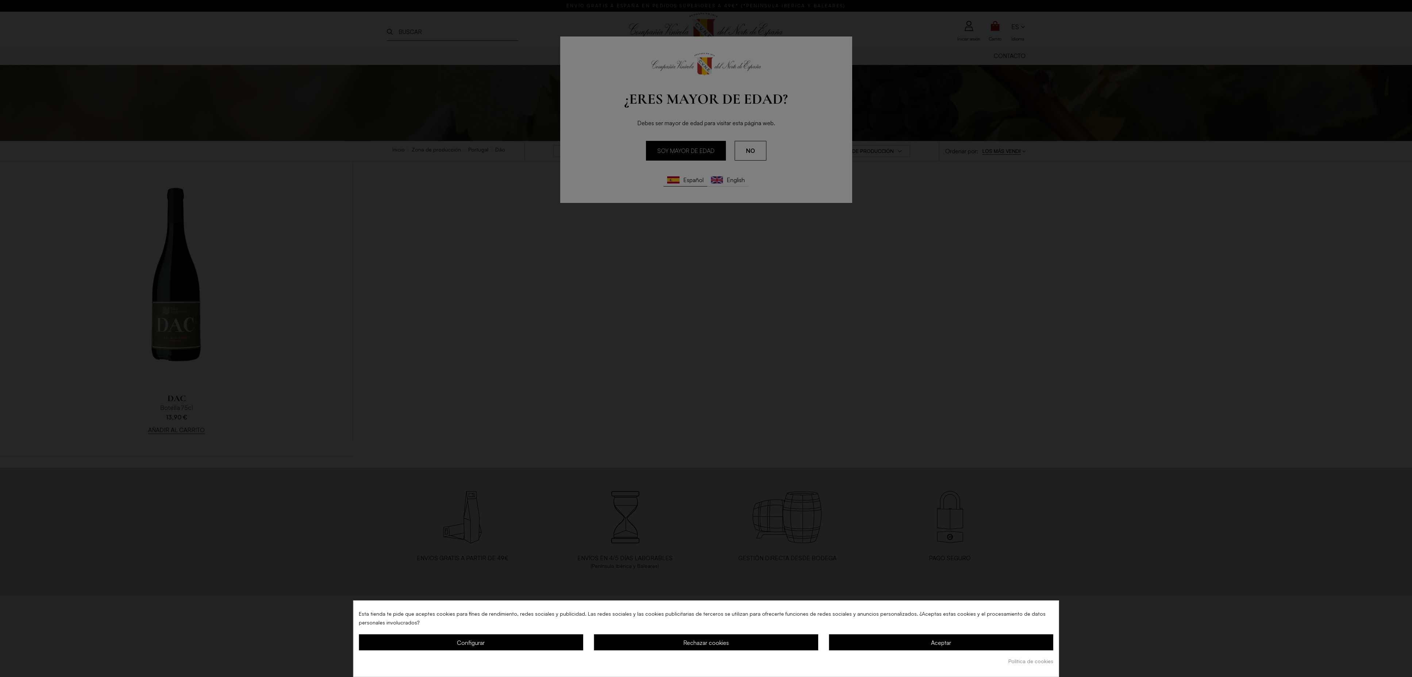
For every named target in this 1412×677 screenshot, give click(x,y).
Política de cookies (1030, 661)
